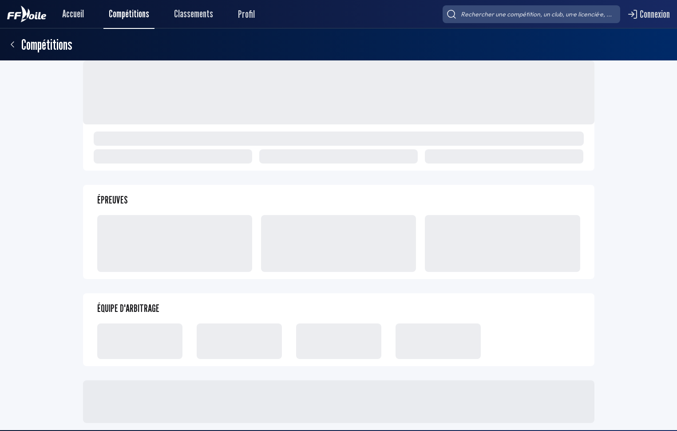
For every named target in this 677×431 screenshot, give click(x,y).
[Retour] (12, 44)
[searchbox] (531, 14)
